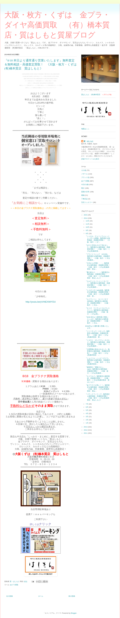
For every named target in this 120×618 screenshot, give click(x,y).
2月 (87, 420)
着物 (82, 195)
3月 (87, 416)
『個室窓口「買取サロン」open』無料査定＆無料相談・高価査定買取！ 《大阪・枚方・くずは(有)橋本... (97, 370)
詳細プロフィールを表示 (90, 159)
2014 (86, 218)
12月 (88, 221)
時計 (82, 188)
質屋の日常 (85, 192)
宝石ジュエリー (87, 202)
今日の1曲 (85, 184)
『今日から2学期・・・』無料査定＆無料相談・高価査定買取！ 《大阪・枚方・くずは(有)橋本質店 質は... (98, 266)
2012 (86, 430)
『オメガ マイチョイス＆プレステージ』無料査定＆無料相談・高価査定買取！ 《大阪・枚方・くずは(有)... (97, 311)
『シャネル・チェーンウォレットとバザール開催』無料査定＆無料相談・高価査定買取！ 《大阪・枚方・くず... (97, 239)
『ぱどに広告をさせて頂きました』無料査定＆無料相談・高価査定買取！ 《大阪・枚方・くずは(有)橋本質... (97, 248)
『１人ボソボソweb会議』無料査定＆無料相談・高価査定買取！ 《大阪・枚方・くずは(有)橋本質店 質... (98, 293)
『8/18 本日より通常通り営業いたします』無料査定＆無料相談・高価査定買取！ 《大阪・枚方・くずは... (97, 320)
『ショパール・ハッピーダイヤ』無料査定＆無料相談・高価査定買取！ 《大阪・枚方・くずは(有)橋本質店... (97, 361)
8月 (87, 233)
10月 (88, 227)
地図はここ (85, 129)
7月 (87, 404)
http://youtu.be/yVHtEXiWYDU (41, 302)
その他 (83, 170)
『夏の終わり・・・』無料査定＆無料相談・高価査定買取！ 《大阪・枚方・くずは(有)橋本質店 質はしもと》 (97, 275)
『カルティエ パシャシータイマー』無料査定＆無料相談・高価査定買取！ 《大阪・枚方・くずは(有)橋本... (97, 284)
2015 (86, 215)
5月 (87, 410)
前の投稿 (71, 596)
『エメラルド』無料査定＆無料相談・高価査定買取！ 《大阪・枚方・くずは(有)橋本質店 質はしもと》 (97, 379)
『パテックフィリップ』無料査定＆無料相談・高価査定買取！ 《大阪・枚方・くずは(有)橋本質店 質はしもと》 (97, 397)
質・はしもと (89, 141)
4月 (87, 413)
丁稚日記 (84, 199)
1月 (87, 423)
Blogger (73, 613)
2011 (86, 433)
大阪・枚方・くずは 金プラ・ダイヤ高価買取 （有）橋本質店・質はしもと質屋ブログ (57, 25)
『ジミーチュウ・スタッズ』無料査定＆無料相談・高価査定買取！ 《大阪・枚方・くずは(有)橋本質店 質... (97, 334)
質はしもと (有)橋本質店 (90, 94)
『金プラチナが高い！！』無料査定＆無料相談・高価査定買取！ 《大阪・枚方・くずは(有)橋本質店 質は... (98, 388)
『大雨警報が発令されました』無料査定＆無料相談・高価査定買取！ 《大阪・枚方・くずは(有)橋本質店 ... (97, 352)
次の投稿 (9, 596)
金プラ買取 (14, 585)
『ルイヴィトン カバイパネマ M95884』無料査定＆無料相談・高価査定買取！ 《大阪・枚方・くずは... (97, 302)
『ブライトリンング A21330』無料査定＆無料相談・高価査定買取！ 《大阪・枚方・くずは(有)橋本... (97, 257)
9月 (87, 230)
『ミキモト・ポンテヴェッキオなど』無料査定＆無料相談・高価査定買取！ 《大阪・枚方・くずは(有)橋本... (97, 343)
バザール (84, 174)
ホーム (40, 596)
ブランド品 (85, 177)
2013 (86, 427)
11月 (88, 224)
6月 (87, 407)
